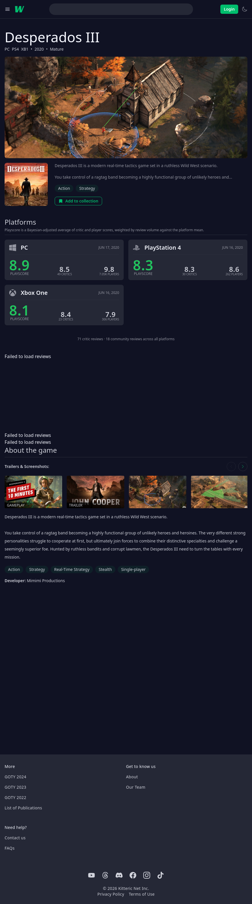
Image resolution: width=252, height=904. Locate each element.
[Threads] (105, 875)
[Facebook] (132, 875)
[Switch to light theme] (244, 9)
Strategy (87, 188)
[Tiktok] (160, 875)
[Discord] (119, 875)
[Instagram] (146, 875)
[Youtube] (91, 875)
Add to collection (78, 201)
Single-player (133, 569)
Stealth (105, 569)
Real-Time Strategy (71, 569)
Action (64, 188)
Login (229, 9)
